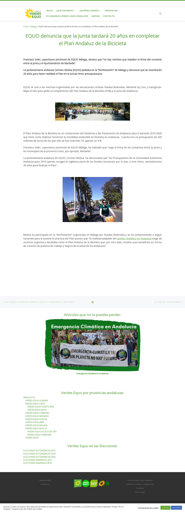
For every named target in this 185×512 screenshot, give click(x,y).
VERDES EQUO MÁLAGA (36, 410)
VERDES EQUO (32, 422)
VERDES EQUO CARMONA (39, 419)
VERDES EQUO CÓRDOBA (37, 398)
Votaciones (45, 469)
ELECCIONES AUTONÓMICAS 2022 (39, 441)
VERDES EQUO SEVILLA (36, 413)
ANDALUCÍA (29, 382)
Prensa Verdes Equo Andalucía (139, 465)
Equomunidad (45, 465)
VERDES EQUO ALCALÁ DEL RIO (42, 416)
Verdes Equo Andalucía (40, 491)
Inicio (25, 26)
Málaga (33, 26)
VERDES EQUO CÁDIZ (35, 388)
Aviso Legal (140, 477)
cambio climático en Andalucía (134, 238)
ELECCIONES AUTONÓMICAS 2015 (39, 435)
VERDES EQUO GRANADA (37, 401)
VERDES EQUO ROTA (37, 395)
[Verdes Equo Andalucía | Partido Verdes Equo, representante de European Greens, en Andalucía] (33, 13)
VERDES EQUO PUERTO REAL (41, 391)
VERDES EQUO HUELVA (36, 404)
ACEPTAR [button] (165, 507)
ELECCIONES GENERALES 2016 (37, 448)
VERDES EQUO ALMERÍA (36, 385)
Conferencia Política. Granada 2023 (140, 469)
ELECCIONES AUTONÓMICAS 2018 (39, 438)
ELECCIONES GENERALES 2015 (37, 445)
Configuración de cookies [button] (148, 508)
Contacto (140, 473)
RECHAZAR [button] (176, 507)
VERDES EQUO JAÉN (34, 407)
